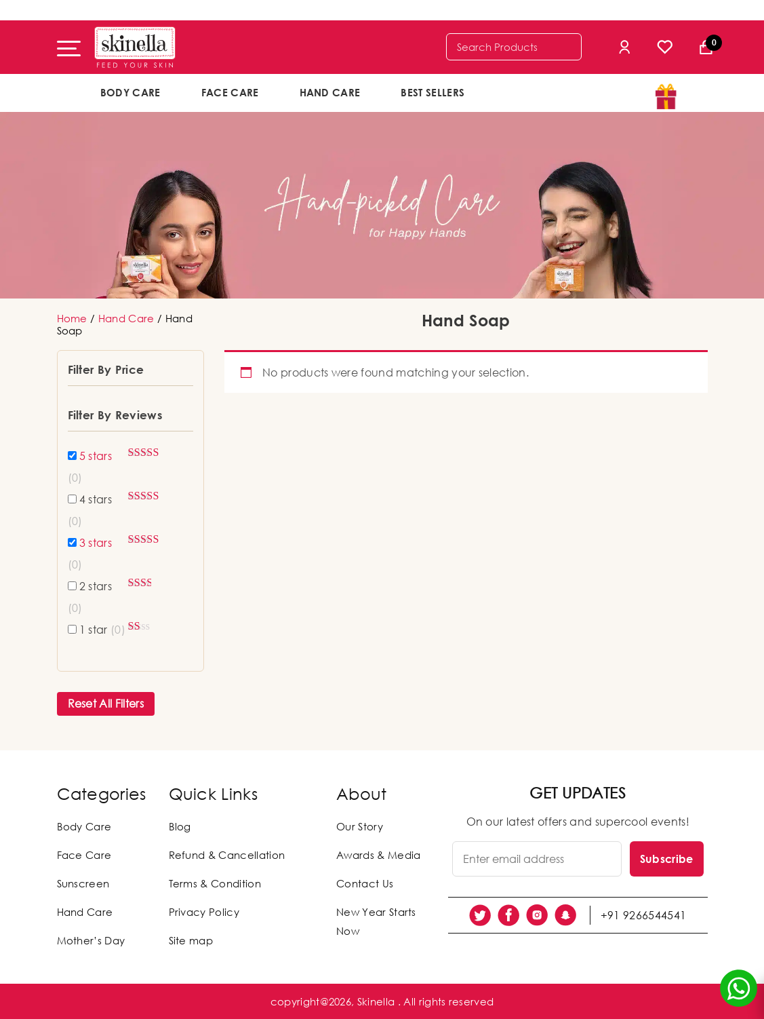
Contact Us (364, 883)
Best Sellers (432, 92)
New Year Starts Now (376, 921)
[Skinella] (135, 47)
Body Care (130, 92)
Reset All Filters (106, 703)
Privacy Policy (204, 912)
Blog (180, 826)
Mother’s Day (91, 940)
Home (72, 318)
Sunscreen (83, 883)
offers (529, 91)
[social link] (480, 915)
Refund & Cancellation (227, 855)
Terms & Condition (215, 883)
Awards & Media (378, 855)
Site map (191, 940)
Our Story (359, 826)
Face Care (230, 92)
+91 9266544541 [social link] (643, 915)
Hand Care (330, 92)
